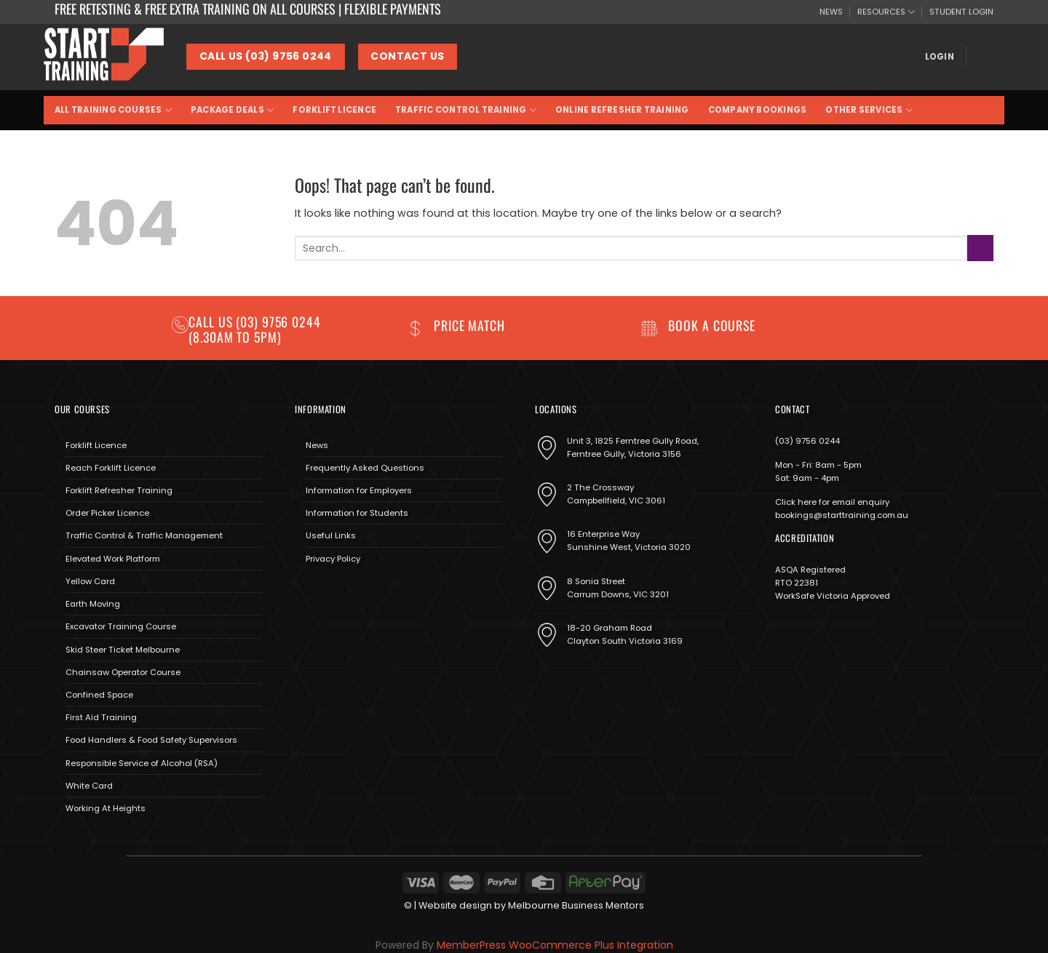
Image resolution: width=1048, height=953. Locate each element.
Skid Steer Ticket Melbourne (123, 649)
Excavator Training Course (121, 626)
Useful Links (331, 535)
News (317, 445)
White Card (89, 785)
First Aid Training (101, 717)
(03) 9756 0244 (807, 441)
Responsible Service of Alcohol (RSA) (142, 763)
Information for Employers (359, 490)
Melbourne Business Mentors (576, 905)
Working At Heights (106, 808)
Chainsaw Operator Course (123, 672)
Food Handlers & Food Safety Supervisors (151, 740)
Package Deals (232, 110)
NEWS (831, 11)
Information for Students (357, 513)
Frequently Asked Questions (365, 468)
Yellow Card (90, 581)
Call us (212, 321)
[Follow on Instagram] (326, 592)
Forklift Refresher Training (119, 490)
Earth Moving (93, 604)
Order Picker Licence (107, 513)
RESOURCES (886, 12)
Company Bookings (757, 110)
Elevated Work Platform (113, 559)
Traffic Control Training (465, 110)
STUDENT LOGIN (961, 11)
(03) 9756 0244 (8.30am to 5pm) (254, 329)
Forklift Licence (334, 110)
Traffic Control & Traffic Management (144, 535)
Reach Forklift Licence (111, 468)
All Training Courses (113, 110)
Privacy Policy (333, 559)
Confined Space (99, 695)
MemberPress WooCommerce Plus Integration (555, 945)
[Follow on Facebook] (305, 592)
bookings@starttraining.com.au (841, 515)
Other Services (869, 110)
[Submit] (980, 247)
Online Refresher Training (622, 110)
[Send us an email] (347, 592)
